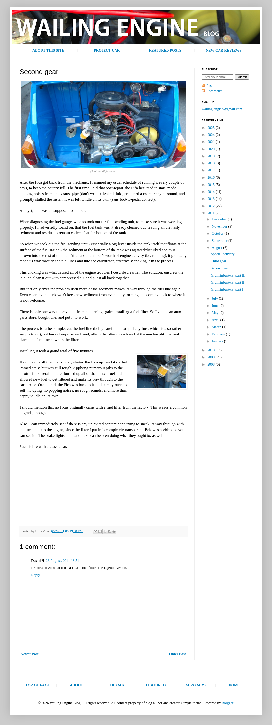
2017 (211, 170)
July (215, 298)
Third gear (218, 261)
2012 (211, 206)
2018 (211, 163)
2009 (211, 357)
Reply (35, 575)
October (218, 233)
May (215, 313)
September (220, 240)
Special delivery (223, 254)
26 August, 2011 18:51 (62, 561)
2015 (211, 184)
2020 (211, 149)
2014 (211, 192)
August (217, 248)
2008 (211, 364)
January (218, 341)
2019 (211, 156)
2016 (211, 177)
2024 (211, 135)
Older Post (177, 654)
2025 (211, 128)
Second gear (220, 268)
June (215, 305)
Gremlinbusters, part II (227, 282)
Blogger (227, 703)
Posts (210, 86)
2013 (211, 199)
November (220, 226)
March (217, 327)
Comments (214, 91)
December (220, 219)
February (219, 334)
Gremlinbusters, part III (228, 275)
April (216, 320)
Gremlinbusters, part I (227, 289)
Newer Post (30, 654)
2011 (211, 213)
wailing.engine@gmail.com (222, 109)
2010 (211, 350)
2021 (211, 142)
